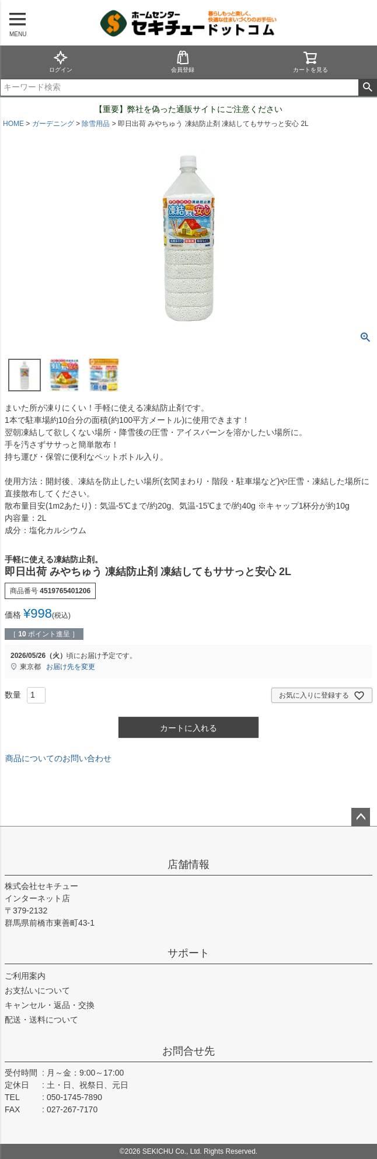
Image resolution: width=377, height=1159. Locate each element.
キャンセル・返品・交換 (50, 1005)
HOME (13, 124)
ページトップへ (360, 817)
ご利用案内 (25, 976)
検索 (367, 87)
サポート (188, 953)
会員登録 (182, 61)
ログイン (60, 61)
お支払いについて (37, 990)
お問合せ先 (188, 1051)
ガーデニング (53, 124)
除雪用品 (96, 124)
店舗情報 (188, 864)
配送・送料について (41, 1019)
